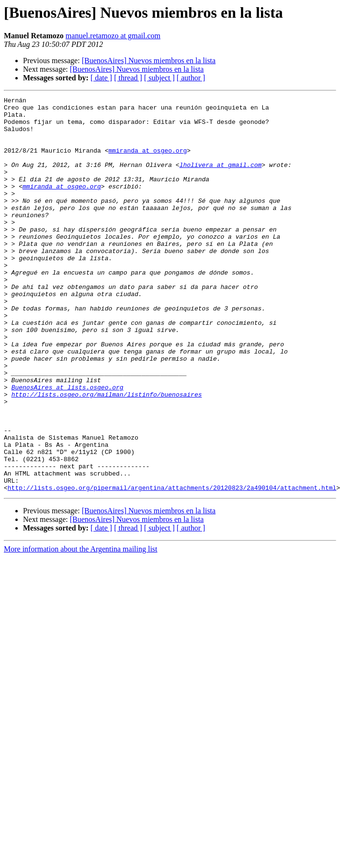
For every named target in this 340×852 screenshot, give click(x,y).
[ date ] (101, 78)
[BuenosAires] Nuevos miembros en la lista (149, 60)
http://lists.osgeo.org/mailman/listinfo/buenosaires (106, 454)
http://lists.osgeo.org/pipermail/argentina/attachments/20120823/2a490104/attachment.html (172, 566)
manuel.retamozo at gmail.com (113, 36)
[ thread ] (128, 78)
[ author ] (191, 78)
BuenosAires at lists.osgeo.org (67, 446)
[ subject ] (159, 78)
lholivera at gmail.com (221, 179)
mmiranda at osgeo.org (147, 161)
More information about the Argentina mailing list (81, 628)
